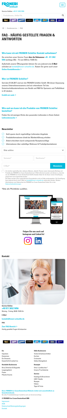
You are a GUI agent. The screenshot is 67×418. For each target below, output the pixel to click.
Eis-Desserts (6, 358)
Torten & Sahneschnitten (42, 354)
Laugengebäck (7, 370)
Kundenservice (12, 28)
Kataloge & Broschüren (42, 377)
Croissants (37, 358)
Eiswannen (5, 356)
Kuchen (36, 356)
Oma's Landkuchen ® (41, 367)
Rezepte (36, 381)
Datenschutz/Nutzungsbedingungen (14, 406)
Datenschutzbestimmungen (13, 184)
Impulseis (5, 354)
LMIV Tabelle (38, 379)
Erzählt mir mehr (8, 95)
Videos (36, 384)
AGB (3, 404)
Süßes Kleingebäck (40, 361)
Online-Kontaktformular (11, 69)
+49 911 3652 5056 (18, 11)
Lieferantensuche (8, 118)
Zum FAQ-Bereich (9, 326)
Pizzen (4, 372)
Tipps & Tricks (38, 386)
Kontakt (4, 408)
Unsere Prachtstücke (41, 370)
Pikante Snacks (7, 375)
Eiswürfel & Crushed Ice (10, 361)
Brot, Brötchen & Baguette (11, 367)
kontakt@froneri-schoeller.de (23, 66)
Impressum (5, 401)
